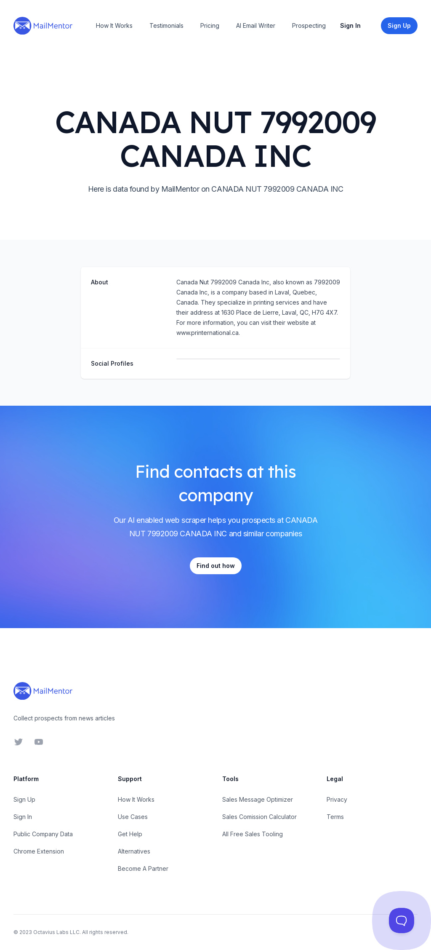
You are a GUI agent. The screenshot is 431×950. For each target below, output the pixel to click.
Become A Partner (143, 868)
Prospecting (309, 25)
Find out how (216, 565)
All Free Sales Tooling (252, 834)
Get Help (130, 834)
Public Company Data (43, 834)
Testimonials (166, 25)
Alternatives (134, 851)
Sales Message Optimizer (257, 799)
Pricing (209, 25)
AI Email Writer (255, 25)
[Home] (42, 26)
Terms (335, 816)
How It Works (114, 25)
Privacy (337, 799)
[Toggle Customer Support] (401, 920)
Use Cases (133, 816)
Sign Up (24, 799)
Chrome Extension (38, 851)
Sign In (350, 25)
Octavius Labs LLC (56, 932)
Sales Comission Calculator (259, 816)
